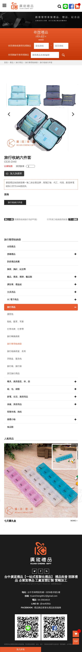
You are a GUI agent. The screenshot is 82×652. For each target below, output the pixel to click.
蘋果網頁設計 (56, 584)
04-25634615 (44, 600)
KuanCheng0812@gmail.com (43, 596)
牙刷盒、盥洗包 (14, 358)
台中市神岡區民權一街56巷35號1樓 (43, 592)
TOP (76, 641)
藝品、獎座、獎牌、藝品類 (19, 277)
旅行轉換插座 (13, 336)
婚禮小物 (11, 419)
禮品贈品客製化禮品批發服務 (47, 607)
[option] (41, 114)
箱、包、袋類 (13, 389)
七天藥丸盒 (10, 521)
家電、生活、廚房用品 (17, 396)
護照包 (10, 314)
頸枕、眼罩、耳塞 (15, 321)
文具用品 (11, 292)
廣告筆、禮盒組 (14, 284)
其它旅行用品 (13, 373)
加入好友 (20, 649)
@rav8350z (45, 603)
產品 (11, 62)
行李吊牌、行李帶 (15, 329)
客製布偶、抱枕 (14, 412)
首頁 (6, 62)
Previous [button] (7, 114)
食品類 (10, 427)
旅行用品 (19, 62)
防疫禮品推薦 (13, 261)
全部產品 (11, 246)
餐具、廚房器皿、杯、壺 (18, 381)
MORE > (74, 521)
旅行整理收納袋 (31, 62)
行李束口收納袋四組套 (62, 219)
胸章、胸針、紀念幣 (16, 269)
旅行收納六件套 (15, 202)
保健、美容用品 (14, 404)
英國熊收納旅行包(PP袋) (20, 219)
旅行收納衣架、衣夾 (16, 351)
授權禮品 (11, 254)
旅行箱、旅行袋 (14, 366)
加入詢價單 (16, 173)
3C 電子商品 (13, 299)
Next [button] (74, 114)
